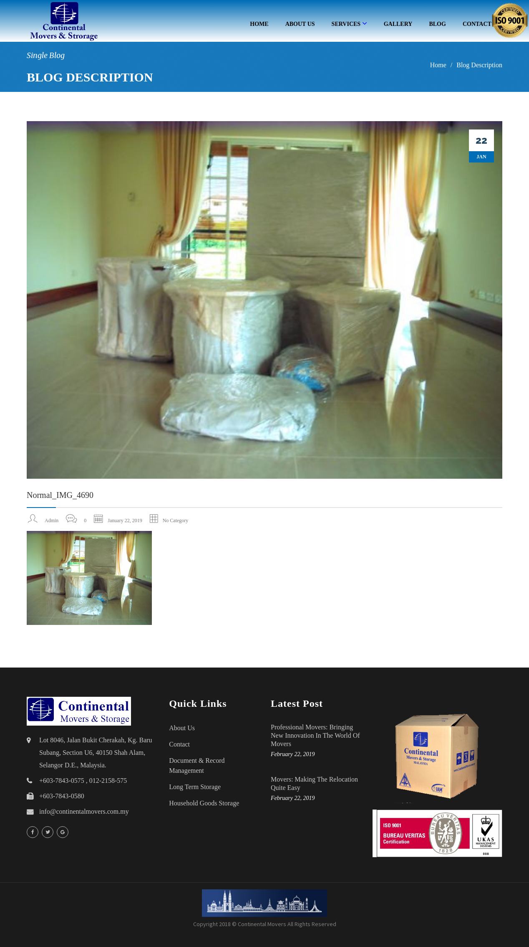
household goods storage (204, 803)
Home (259, 24)
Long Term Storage (195, 786)
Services (349, 23)
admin (51, 520)
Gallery (398, 24)
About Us (300, 24)
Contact (179, 744)
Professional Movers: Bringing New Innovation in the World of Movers (315, 735)
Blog (437, 24)
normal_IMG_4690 (60, 495)
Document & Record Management (196, 765)
